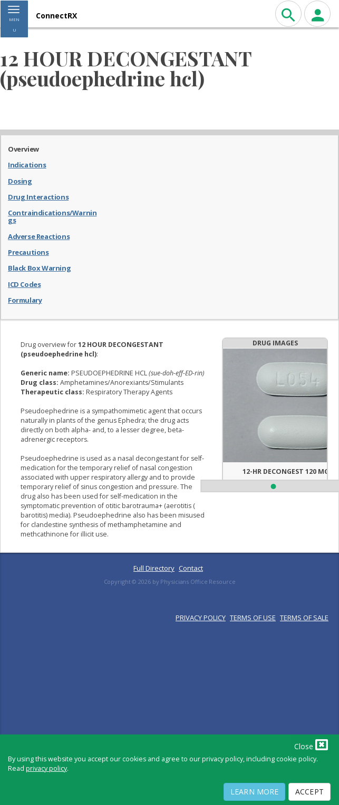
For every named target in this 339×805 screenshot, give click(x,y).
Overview (23, 148)
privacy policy (46, 768)
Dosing (20, 180)
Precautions (28, 251)
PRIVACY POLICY (201, 617)
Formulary (25, 299)
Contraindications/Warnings (52, 216)
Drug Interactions (38, 196)
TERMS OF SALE (304, 617)
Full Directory (154, 568)
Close (311, 744)
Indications (27, 164)
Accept (309, 792)
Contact (191, 568)
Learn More (254, 792)
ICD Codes (24, 284)
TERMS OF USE (253, 617)
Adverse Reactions (39, 236)
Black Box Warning (39, 267)
